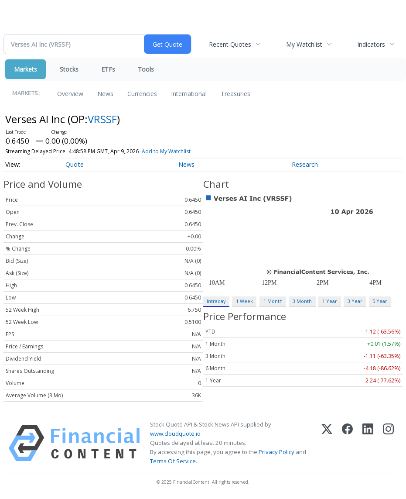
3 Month (302, 301)
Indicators (371, 44)
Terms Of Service (173, 461)
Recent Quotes (230, 44)
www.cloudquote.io (175, 433)
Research (305, 164)
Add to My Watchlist (166, 151)
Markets (25, 69)
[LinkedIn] (368, 443)
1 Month (273, 301)
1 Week (244, 301)
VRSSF (102, 119)
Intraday (216, 301)
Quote (74, 164)
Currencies (142, 93)
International (189, 93)
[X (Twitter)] (327, 443)
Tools (146, 69)
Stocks (69, 69)
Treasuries (235, 93)
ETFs (108, 69)
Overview (70, 93)
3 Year (355, 301)
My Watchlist (304, 44)
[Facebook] (347, 443)
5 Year (379, 301)
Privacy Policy (276, 452)
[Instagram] (388, 443)
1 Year (329, 301)
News (105, 93)
